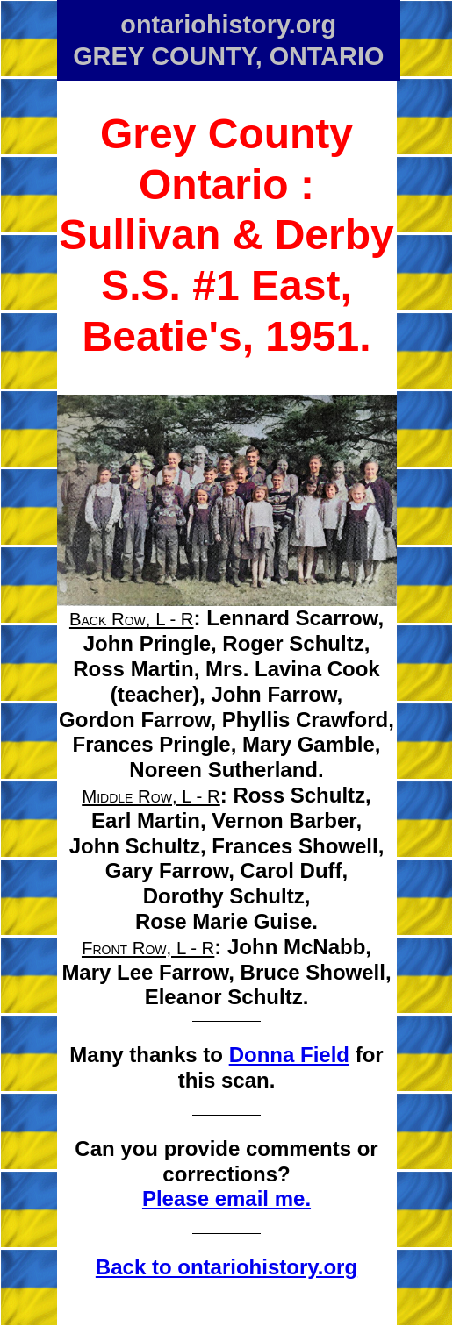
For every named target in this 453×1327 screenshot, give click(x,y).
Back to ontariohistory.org (226, 1267)
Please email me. (226, 1198)
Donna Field (289, 1055)
